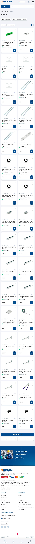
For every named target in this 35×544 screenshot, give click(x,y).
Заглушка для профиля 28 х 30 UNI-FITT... (8, 423)
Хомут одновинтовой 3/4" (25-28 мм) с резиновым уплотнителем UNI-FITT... (26, 171)
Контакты (3, 511)
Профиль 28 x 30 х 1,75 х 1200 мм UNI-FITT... (26, 249)
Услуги (19, 500)
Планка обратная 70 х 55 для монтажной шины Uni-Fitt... (8, 323)
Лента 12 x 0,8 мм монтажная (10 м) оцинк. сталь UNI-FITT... (26, 324)
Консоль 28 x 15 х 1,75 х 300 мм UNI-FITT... (8, 373)
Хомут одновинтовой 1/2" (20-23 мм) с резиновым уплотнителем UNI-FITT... (8, 197)
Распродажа (21, 502)
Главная (2, 11)
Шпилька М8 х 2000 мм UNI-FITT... (8, 146)
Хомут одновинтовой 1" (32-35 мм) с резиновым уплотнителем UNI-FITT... (26, 197)
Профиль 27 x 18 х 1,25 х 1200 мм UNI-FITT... (26, 298)
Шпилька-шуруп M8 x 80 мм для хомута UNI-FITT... (26, 95)
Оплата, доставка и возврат (24, 507)
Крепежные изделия (6, 19)
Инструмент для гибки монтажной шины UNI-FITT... (25, 398)
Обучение (3, 507)
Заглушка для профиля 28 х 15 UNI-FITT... (25, 423)
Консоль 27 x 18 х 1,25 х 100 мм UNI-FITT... (8, 398)
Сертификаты (4, 500)
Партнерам (3, 509)
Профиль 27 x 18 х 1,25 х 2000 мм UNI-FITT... (9, 298)
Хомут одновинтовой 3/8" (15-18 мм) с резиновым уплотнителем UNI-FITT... (8, 171)
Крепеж (11, 11)
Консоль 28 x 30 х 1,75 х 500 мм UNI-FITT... (8, 349)
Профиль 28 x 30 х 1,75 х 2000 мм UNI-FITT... (9, 249)
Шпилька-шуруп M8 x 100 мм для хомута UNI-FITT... (25, 121)
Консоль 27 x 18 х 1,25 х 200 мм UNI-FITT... (25, 373)
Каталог (6, 11)
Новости (3, 502)
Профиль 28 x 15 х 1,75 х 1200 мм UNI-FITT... (26, 273)
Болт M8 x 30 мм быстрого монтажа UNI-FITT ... (8, 96)
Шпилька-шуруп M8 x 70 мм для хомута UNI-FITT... (9, 121)
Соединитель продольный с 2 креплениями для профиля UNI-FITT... (26, 223)
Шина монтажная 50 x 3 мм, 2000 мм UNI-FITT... (25, 146)
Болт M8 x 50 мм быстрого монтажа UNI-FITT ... (25, 70)
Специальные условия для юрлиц (26, 509)
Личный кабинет (22, 511)
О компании (3, 497)
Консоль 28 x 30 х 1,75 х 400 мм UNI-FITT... (25, 349)
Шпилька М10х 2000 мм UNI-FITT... (25, 43)
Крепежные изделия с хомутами (19, 19)
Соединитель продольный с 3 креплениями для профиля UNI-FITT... (9, 223)
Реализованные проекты (6, 504)
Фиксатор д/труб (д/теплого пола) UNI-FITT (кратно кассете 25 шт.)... (8, 44)
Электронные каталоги (23, 504)
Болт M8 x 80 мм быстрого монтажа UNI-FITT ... (8, 70)
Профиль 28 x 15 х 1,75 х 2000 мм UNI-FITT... (9, 273)
